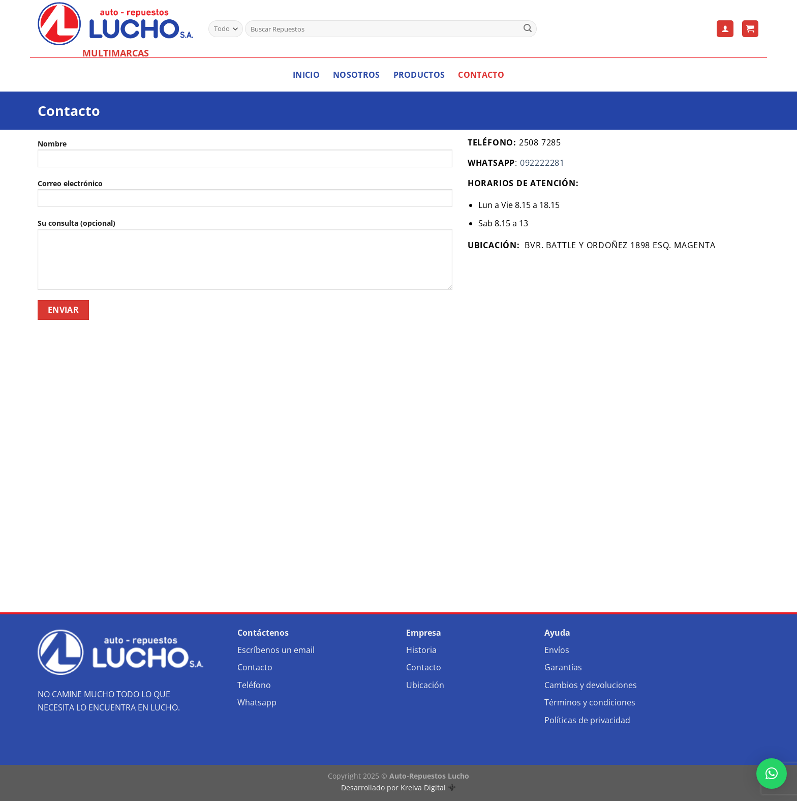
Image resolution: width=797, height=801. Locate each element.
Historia (421, 650)
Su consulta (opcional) (245, 257)
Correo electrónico (245, 196)
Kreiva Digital (428, 787)
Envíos (556, 650)
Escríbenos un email (276, 650)
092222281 (542, 162)
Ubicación (425, 685)
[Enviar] (527, 29)
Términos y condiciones (589, 702)
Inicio (306, 74)
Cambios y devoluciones (590, 685)
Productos (419, 74)
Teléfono (254, 685)
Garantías (563, 667)
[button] (771, 773)
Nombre (245, 156)
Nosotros (356, 74)
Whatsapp (257, 702)
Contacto (481, 74)
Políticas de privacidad (587, 720)
